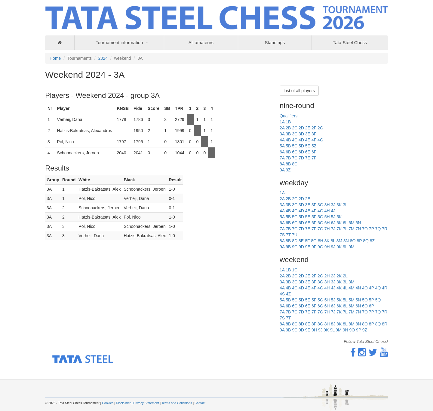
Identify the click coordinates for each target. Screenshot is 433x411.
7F (314, 158)
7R (384, 228)
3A (282, 133)
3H (327, 204)
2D (301, 127)
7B (288, 158)
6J (333, 222)
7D (301, 158)
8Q (366, 240)
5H (327, 216)
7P (371, 228)
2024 (103, 58)
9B (288, 246)
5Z (314, 146)
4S (282, 294)
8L (333, 240)
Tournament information (119, 42)
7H (327, 228)
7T (288, 234)
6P (371, 306)
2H (327, 275)
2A (282, 127)
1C (294, 269)
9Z (288, 170)
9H (327, 246)
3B (288, 133)
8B (288, 164)
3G (320, 204)
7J (333, 228)
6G (320, 222)
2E (307, 127)
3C (294, 133)
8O (353, 240)
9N (345, 330)
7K (339, 228)
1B (288, 121)
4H (327, 210)
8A (282, 164)
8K (327, 240)
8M (339, 240)
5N (358, 300)
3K (339, 204)
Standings (275, 42)
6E (307, 152)
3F (314, 133)
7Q (378, 228)
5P (371, 300)
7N (358, 228)
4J (333, 210)
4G (320, 140)
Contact (200, 403)
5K (339, 216)
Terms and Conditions (176, 403)
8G (314, 240)
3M (351, 282)
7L (345, 228)
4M (351, 288)
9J (333, 246)
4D (301, 140)
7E (307, 158)
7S (282, 234)
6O (365, 306)
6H (327, 222)
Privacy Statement (146, 403)
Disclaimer (123, 403)
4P (371, 288)
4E (307, 140)
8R (384, 324)
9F (314, 246)
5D (301, 146)
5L (345, 300)
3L (345, 204)
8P (359, 240)
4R (384, 288)
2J (333, 275)
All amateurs (201, 42)
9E (307, 246)
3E (307, 133)
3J (333, 204)
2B (288, 127)
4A (282, 140)
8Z (372, 240)
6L (345, 222)
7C (294, 158)
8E (301, 240)
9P (358, 330)
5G (320, 216)
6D (301, 152)
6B (288, 152)
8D (294, 240)
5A (282, 146)
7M (351, 228)
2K (339, 275)
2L (345, 275)
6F (314, 152)
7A (282, 158)
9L (345, 246)
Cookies (107, 403)
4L (345, 288)
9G (320, 246)
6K (339, 222)
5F (314, 216)
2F (314, 127)
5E (307, 146)
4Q (378, 288)
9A (282, 170)
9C (294, 246)
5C (294, 146)
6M (351, 222)
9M (351, 246)
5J (333, 216)
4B (288, 140)
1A (282, 121)
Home (55, 58)
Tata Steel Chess (350, 42)
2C (294, 127)
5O (365, 300)
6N (358, 222)
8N (346, 240)
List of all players (299, 90)
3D (301, 133)
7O (365, 228)
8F (307, 240)
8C (294, 164)
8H (320, 240)
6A (282, 152)
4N (358, 288)
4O (365, 288)
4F (314, 140)
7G (320, 228)
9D (301, 246)
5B (288, 146)
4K (339, 288)
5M (351, 300)
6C (294, 152)
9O (352, 330)
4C (294, 140)
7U (294, 234)
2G (320, 127)
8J (333, 324)
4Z (288, 294)
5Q (378, 300)
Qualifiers (288, 115)
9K (339, 246)
